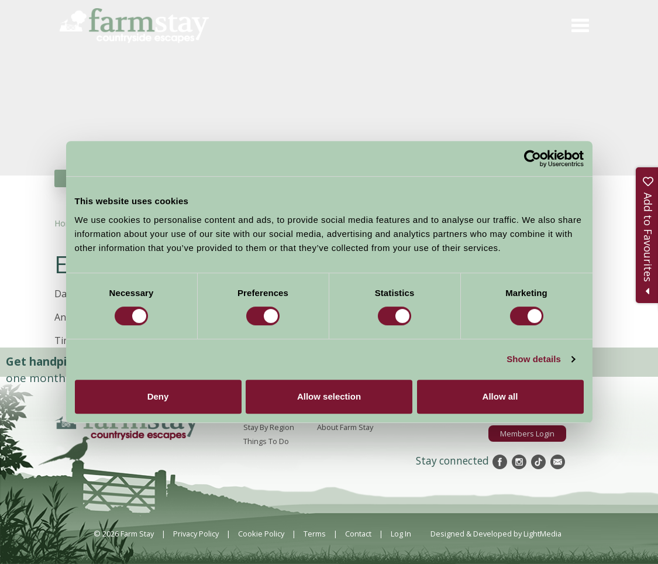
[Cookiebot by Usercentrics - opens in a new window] (532, 158)
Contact (358, 533)
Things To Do (266, 441)
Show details (534, 359)
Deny (158, 396)
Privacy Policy (196, 533)
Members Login (527, 433)
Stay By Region (268, 427)
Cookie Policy (261, 533)
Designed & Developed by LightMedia (495, 533)
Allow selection (329, 396)
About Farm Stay (345, 427)
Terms (315, 533)
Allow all (500, 396)
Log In (401, 533)
